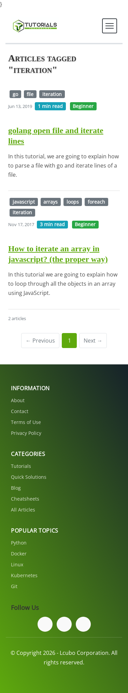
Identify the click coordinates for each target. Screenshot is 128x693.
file (30, 94)
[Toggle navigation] (109, 25)
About (18, 400)
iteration (52, 94)
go (15, 94)
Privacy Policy (26, 433)
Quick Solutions (28, 477)
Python (19, 542)
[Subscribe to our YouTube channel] (83, 624)
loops (73, 202)
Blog (16, 488)
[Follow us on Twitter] (64, 624)
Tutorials (21, 466)
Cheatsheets (25, 498)
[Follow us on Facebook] (45, 624)
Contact (19, 411)
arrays (50, 202)
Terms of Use (26, 422)
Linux (17, 564)
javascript (24, 202)
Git (14, 586)
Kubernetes (24, 575)
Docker (19, 553)
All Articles (23, 509)
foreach (96, 202)
